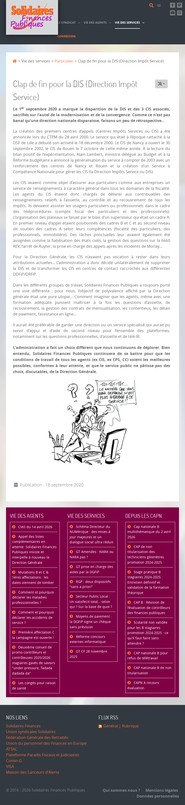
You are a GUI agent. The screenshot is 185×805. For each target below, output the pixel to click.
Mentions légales (160, 790)
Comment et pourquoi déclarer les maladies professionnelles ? (33, 597)
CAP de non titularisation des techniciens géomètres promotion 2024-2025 (145, 555)
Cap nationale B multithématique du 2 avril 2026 (149, 532)
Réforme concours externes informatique (88, 639)
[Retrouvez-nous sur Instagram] (179, 12)
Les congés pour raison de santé (34, 685)
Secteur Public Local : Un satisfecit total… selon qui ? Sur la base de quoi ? (91, 601)
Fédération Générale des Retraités (37, 737)
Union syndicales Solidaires (31, 732)
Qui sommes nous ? (121, 790)
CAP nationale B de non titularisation (149, 670)
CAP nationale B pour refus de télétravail (147, 656)
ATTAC (11, 749)
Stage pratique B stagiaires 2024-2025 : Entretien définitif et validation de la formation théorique (148, 582)
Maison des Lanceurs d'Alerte (32, 772)
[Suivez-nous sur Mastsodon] (179, 5)
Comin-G (14, 760)
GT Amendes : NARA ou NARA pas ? (91, 554)
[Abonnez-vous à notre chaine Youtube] (172, 12)
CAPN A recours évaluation (143, 685)
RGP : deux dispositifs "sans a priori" (90, 584)
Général (110, 726)
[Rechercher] (152, 5)
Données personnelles (156, 796)
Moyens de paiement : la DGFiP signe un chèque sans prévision (91, 621)
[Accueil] (32, 17)
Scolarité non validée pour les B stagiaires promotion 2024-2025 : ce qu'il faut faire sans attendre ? (147, 633)
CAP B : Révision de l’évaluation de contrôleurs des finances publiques (148, 607)
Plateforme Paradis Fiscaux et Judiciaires (42, 755)
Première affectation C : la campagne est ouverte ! (34, 635)
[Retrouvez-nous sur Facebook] (172, 5)
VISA (10, 766)
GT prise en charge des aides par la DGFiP (91, 569)
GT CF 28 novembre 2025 (88, 654)
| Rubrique (128, 726)
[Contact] (160, 5)
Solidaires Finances (23, 726)
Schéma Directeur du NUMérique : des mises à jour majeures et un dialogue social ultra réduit (91, 535)
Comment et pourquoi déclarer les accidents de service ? (33, 617)
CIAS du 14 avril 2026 (34, 527)
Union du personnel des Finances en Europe (46, 743)
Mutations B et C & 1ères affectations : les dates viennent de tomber (33, 577)
